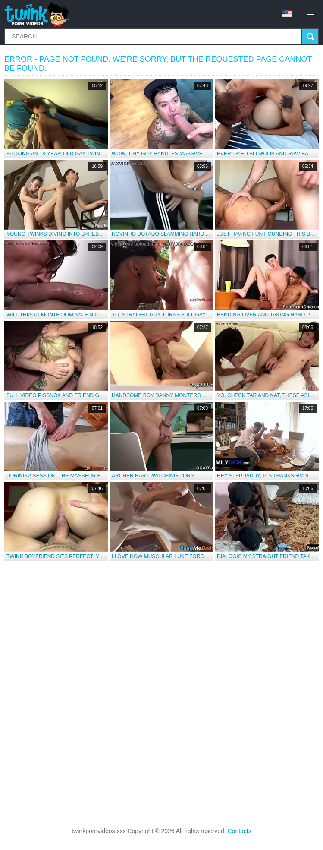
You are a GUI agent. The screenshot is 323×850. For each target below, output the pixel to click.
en (287, 13)
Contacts (239, 831)
